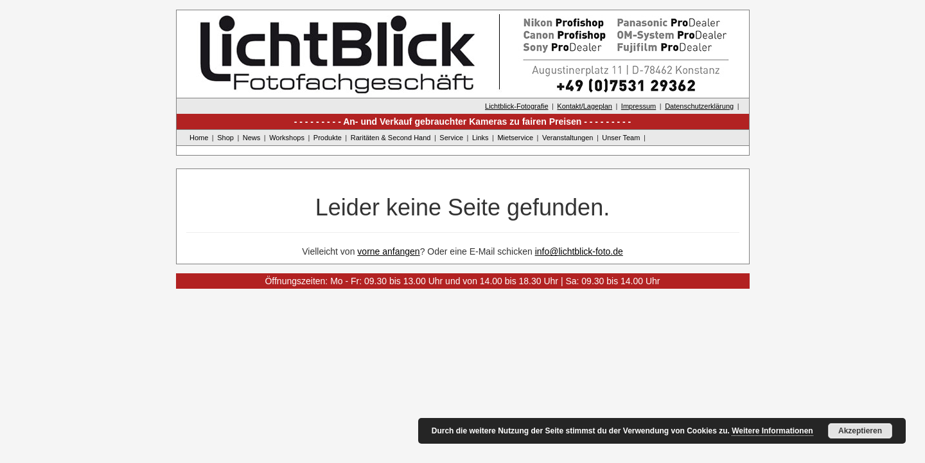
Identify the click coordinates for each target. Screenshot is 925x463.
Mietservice (515, 137)
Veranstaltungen (568, 137)
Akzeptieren (860, 430)
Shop (225, 137)
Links (480, 137)
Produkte (327, 137)
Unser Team (621, 137)
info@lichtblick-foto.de (579, 251)
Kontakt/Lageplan (584, 106)
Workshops (286, 137)
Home (198, 137)
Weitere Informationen (772, 430)
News (252, 137)
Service (451, 137)
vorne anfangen (388, 251)
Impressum (638, 106)
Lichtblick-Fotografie (516, 106)
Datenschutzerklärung (699, 106)
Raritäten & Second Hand (391, 137)
